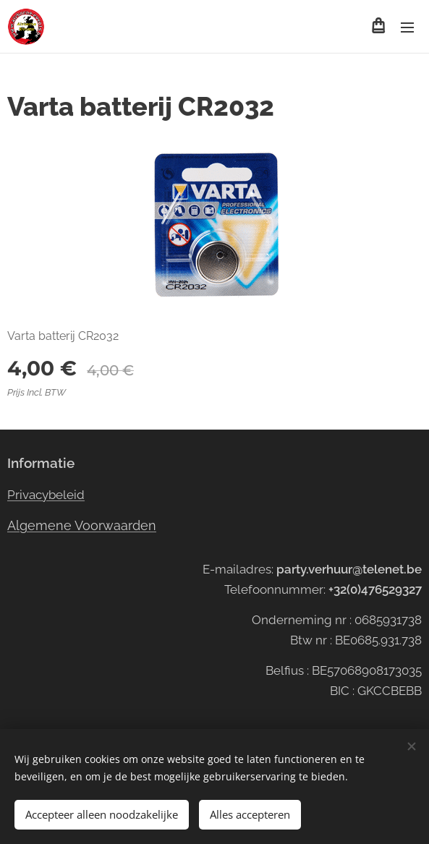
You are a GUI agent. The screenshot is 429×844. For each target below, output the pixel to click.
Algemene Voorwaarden (81, 525)
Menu (407, 27)
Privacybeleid (46, 494)
